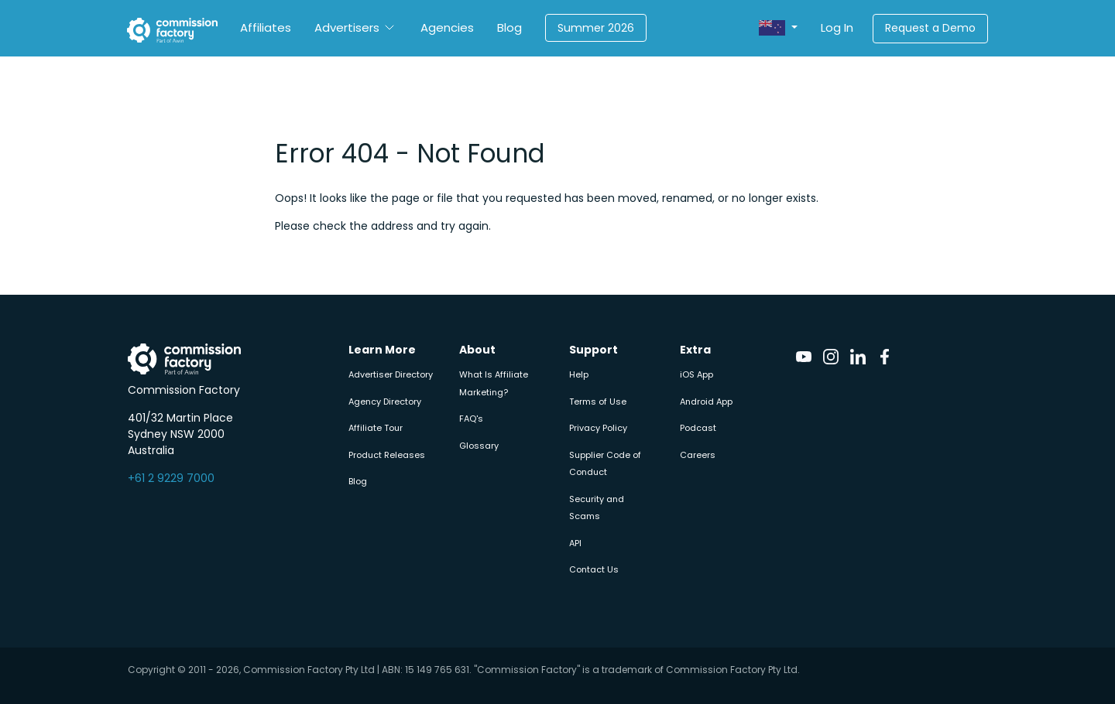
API (575, 543)
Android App (706, 401)
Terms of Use (597, 401)
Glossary (479, 445)
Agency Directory (384, 401)
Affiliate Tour (375, 428)
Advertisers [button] (346, 27)
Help (578, 374)
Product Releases (386, 455)
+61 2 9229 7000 (171, 478)
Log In (837, 27)
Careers (697, 455)
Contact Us (594, 569)
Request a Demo (930, 28)
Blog (509, 27)
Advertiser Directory (390, 374)
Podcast (698, 428)
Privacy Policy (598, 428)
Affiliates (265, 27)
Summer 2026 (596, 28)
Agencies (447, 27)
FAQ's (471, 418)
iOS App (696, 374)
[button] (778, 28)
